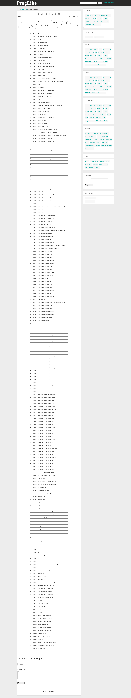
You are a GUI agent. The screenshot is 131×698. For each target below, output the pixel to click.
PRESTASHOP (89, 167)
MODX (107, 161)
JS (103, 49)
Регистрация (111, 2)
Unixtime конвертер (102, 136)
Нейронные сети (100, 65)
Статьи (87, 15)
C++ (93, 52)
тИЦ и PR (104, 142)
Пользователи (89, 37)
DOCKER (87, 65)
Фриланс (108, 15)
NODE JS (87, 58)
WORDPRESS (94, 161)
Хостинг (99, 18)
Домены (105, 18)
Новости (24, 9)
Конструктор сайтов (90, 18)
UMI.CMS (101, 164)
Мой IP (87, 142)
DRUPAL (95, 164)
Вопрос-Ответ (94, 15)
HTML (86, 49)
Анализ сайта (89, 139)
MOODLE (97, 167)
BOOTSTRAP (88, 62)
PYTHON (108, 49)
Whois (95, 139)
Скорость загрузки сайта (105, 139)
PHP (100, 49)
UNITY (95, 62)
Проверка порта (89, 148)
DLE (107, 164)
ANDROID (93, 55)
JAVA (100, 62)
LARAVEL (108, 58)
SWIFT (87, 55)
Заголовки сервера (106, 145)
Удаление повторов (90, 136)
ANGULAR (101, 58)
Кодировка (105, 133)
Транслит (87, 133)
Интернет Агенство (97, 21)
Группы (96, 37)
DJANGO (99, 55)
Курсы (99, 24)
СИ (89, 52)
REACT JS (94, 58)
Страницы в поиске (95, 142)
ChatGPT (106, 21)
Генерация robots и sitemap (92, 145)
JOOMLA (102, 161)
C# (96, 52)
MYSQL (96, 49)
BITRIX (87, 161)
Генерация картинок (90, 24)
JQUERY (105, 62)
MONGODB (101, 52)
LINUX (93, 65)
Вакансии (102, 15)
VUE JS (105, 55)
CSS (91, 49)
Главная (19, 9)
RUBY (107, 52)
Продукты (87, 21)
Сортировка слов (96, 133)
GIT (86, 52)
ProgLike (27, 3)
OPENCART (88, 164)
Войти (105, 2)
